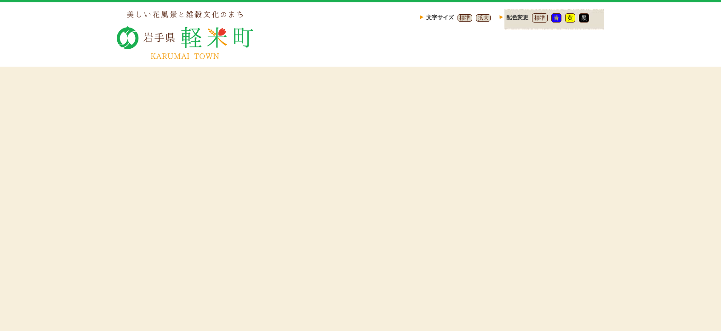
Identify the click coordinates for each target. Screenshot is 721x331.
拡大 (483, 18)
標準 (464, 18)
